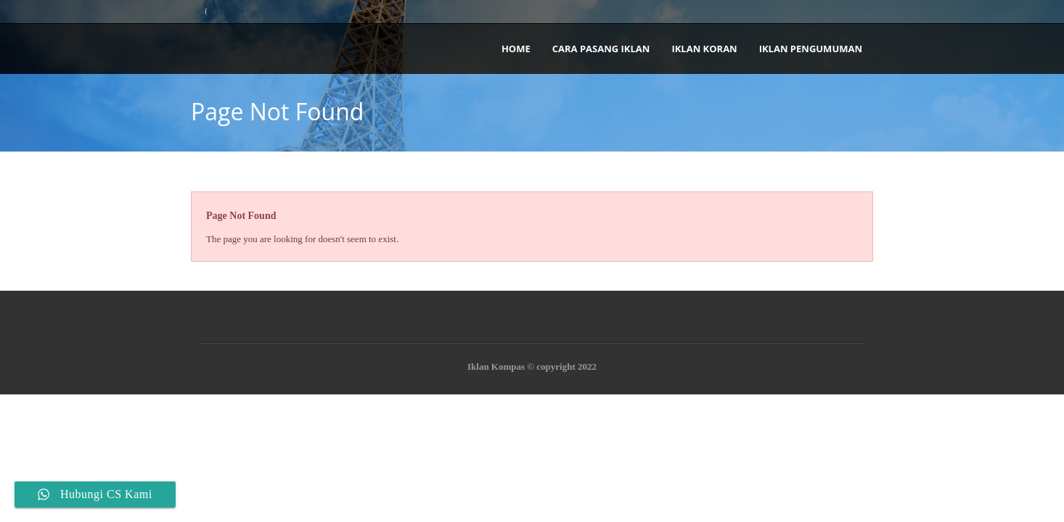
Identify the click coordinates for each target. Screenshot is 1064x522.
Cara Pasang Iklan (601, 48)
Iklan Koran (704, 48)
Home (516, 48)
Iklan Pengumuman (810, 48)
